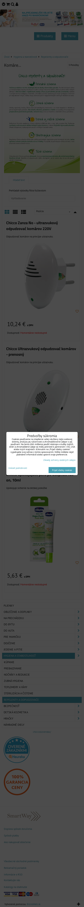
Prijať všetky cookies (62, 470)
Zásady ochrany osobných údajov (59, 459)
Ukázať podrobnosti (17, 468)
